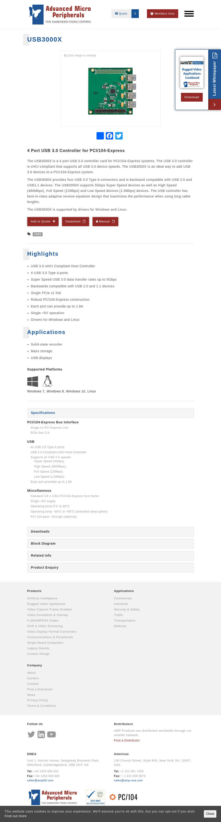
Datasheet (73, 221)
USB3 (37, 234)
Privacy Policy (37, 700)
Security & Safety (127, 609)
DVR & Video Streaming (45, 626)
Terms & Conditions (41, 705)
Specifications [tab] (43, 413)
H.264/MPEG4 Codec (43, 620)
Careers (33, 678)
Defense (120, 626)
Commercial (123, 598)
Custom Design (38, 653)
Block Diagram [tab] (43, 543)
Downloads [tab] (40, 531)
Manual (103, 221)
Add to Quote (40, 221)
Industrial (121, 604)
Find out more (16, 816)
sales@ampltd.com (40, 780)
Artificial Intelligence (42, 598)
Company (34, 665)
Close (210, 814)
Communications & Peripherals (50, 637)
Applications (124, 591)
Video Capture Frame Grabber (49, 609)
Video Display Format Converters (52, 631)
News (31, 695)
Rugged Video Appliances (46, 604)
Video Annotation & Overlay (47, 615)
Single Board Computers (45, 642)
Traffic (118, 615)
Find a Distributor (40, 689)
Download (191, 97)
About (31, 672)
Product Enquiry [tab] (45, 567)
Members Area (162, 13)
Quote (127, 13)
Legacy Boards (38, 648)
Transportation (125, 620)
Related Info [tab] (41, 555)
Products (34, 591)
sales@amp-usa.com (128, 780)
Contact (33, 684)
